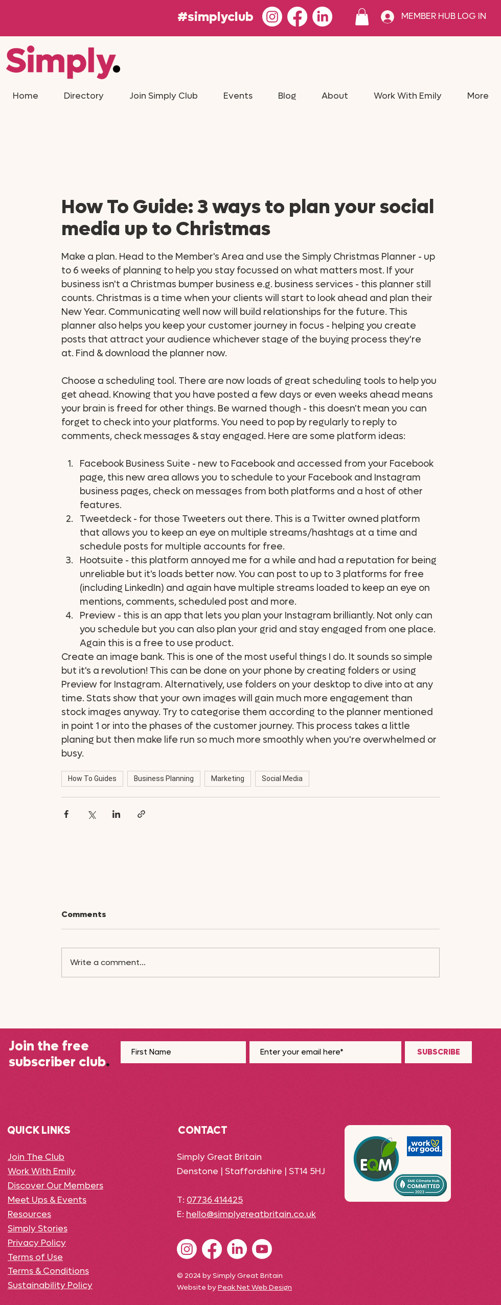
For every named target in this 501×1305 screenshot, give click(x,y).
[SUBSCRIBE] (438, 1052)
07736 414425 (215, 1200)
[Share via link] (141, 814)
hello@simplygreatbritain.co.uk (251, 1214)
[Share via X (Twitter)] (91, 814)
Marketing (227, 778)
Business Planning (164, 778)
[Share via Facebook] (66, 814)
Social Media (282, 778)
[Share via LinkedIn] (116, 814)
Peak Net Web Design (255, 1287)
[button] (362, 16)
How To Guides (92, 778)
